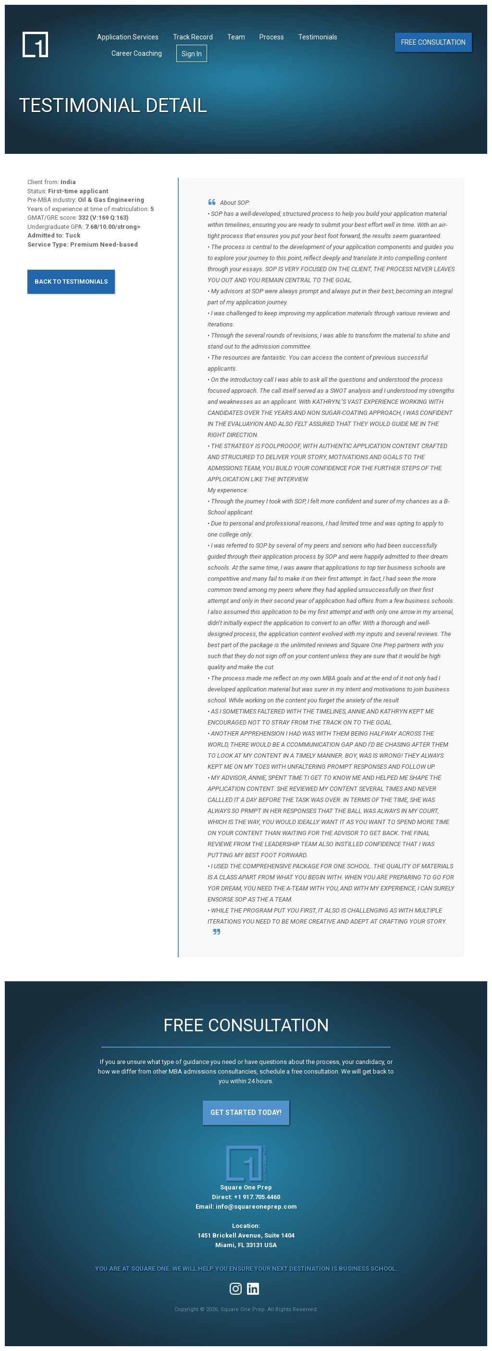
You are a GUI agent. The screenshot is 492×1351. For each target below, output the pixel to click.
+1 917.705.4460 (257, 1197)
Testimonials (317, 37)
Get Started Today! (246, 1112)
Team (236, 37)
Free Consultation (433, 42)
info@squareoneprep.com (256, 1206)
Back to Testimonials (71, 281)
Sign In (192, 54)
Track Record (193, 37)
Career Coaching (136, 53)
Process (271, 37)
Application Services (128, 37)
